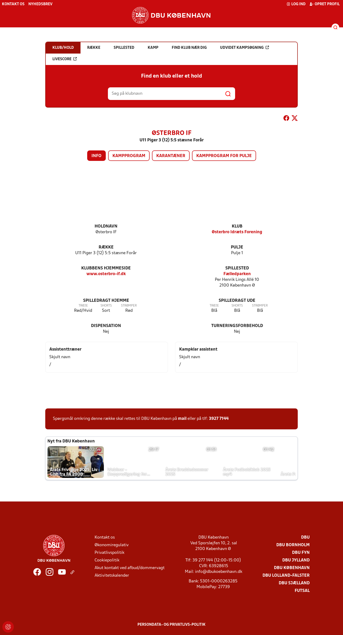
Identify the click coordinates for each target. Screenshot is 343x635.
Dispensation (106, 326)
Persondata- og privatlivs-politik (171, 624)
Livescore (64, 59)
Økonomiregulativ (112, 545)
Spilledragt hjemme (106, 301)
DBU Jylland (296, 560)
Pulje (237, 247)
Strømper (129, 305)
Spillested (237, 268)
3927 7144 (219, 419)
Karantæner (170, 156)
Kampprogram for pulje (224, 156)
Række (106, 247)
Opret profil (324, 4)
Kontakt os (13, 4)
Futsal (302, 591)
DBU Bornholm (293, 545)
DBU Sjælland (294, 583)
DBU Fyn (301, 553)
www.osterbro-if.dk (106, 274)
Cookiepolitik (107, 560)
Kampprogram (128, 156)
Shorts (106, 305)
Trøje (83, 305)
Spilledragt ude (237, 301)
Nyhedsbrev (40, 4)
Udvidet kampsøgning (244, 48)
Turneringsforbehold (237, 326)
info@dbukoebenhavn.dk (218, 572)
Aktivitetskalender (112, 576)
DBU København (292, 568)
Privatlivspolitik (109, 553)
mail (182, 419)
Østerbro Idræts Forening (237, 232)
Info (96, 156)
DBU (305, 538)
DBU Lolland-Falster (286, 576)
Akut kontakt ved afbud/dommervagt (130, 568)
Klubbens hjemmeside (106, 268)
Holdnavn (106, 226)
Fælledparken (237, 274)
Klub (237, 226)
